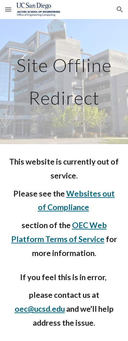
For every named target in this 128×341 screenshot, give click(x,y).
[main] (64, 81)
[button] (8, 9)
